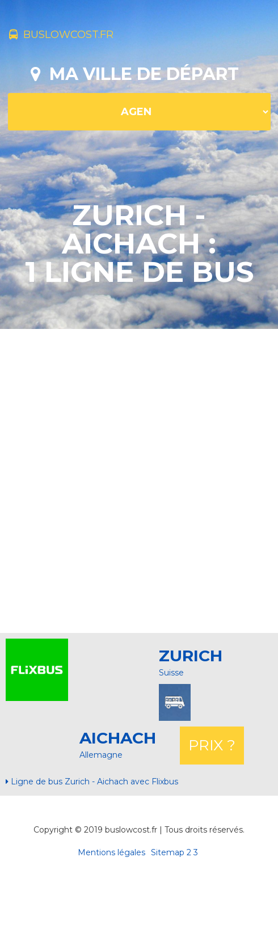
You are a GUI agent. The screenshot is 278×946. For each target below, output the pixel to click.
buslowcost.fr (61, 34)
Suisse (171, 673)
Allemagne (101, 755)
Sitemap (167, 852)
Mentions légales (111, 852)
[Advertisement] (134, 479)
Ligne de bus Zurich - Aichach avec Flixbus (92, 781)
